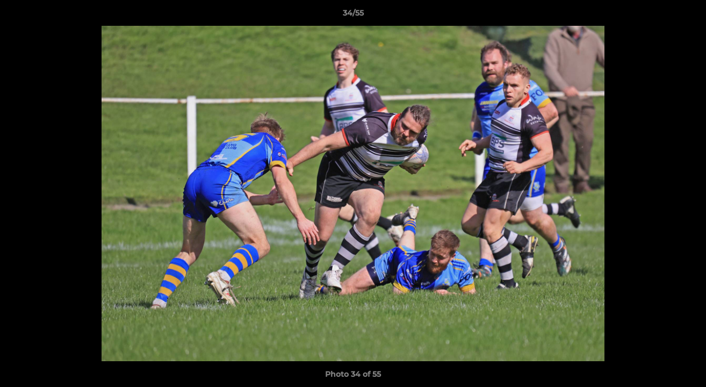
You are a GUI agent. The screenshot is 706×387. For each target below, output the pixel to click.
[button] (686, 15)
